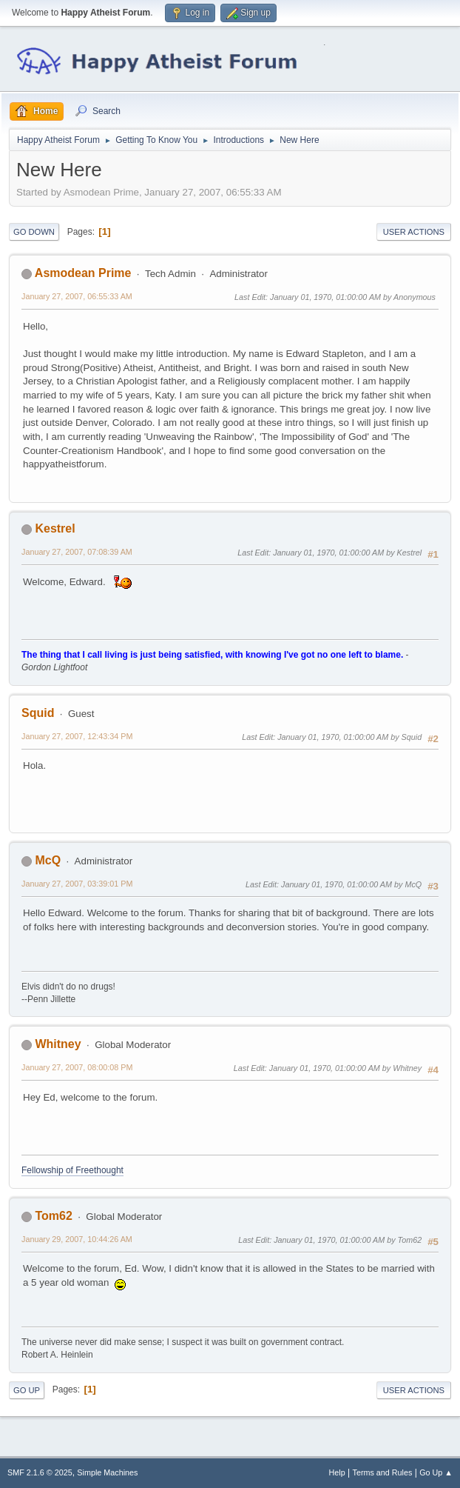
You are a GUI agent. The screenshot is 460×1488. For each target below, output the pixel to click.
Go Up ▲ (436, 1472)
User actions (413, 231)
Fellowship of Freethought (72, 1170)
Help (337, 1472)
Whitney (58, 1044)
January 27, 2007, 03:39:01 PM (76, 883)
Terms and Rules (383, 1472)
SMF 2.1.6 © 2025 (39, 1472)
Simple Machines (107, 1472)
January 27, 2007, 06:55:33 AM (76, 296)
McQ (48, 860)
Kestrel (55, 528)
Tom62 (53, 1216)
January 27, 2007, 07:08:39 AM (76, 551)
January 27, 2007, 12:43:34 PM (76, 736)
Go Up (26, 1390)
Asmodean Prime (83, 273)
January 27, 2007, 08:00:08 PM (76, 1067)
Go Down (34, 231)
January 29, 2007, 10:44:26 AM (76, 1239)
